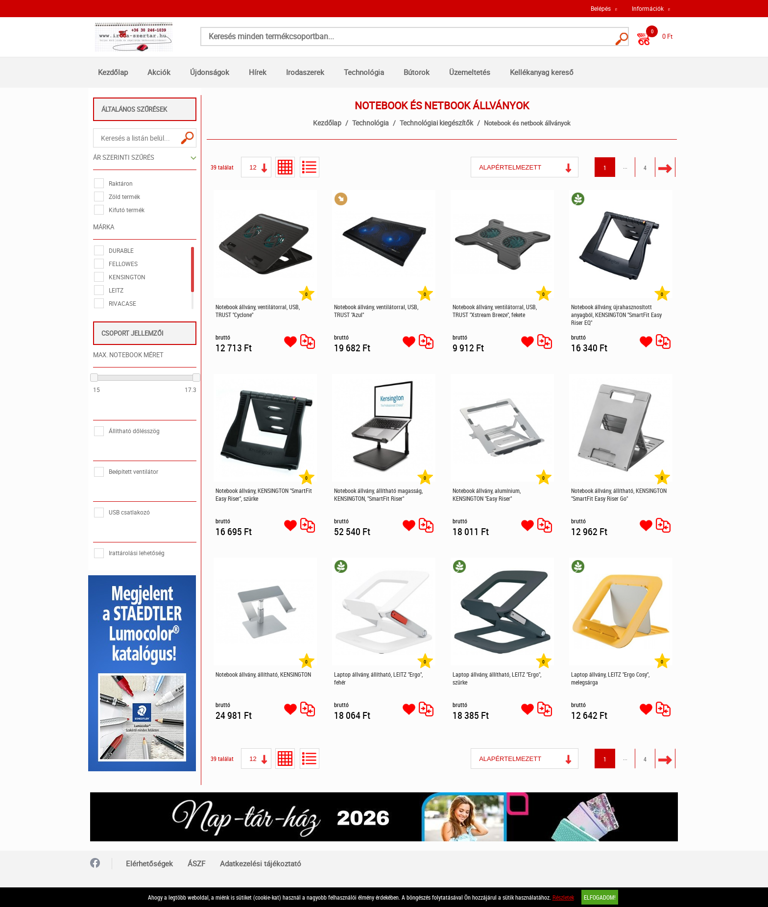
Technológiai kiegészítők (437, 122)
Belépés (601, 8)
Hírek (257, 72)
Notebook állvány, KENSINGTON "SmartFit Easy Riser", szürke (264, 494)
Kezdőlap (113, 72)
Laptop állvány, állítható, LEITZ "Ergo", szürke (497, 678)
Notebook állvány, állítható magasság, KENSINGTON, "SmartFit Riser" (379, 494)
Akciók (158, 72)
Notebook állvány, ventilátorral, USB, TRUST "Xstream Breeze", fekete (495, 311)
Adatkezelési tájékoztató (260, 861)
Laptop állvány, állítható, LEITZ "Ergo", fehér (379, 678)
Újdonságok (209, 72)
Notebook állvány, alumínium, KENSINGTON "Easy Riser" (487, 494)
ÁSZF (196, 861)
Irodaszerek (305, 72)
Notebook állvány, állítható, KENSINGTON (264, 674)
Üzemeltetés (469, 72)
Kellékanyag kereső (542, 72)
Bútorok (417, 72)
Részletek (563, 897)
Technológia (364, 72)
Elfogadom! (600, 897)
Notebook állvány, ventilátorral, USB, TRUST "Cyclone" (258, 311)
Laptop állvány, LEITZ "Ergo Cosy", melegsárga (611, 678)
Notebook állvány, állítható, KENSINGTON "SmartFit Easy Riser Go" (619, 494)
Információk (648, 8)
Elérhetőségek (149, 861)
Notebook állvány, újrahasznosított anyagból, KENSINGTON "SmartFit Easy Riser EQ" (617, 314)
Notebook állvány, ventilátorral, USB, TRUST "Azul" (377, 311)
